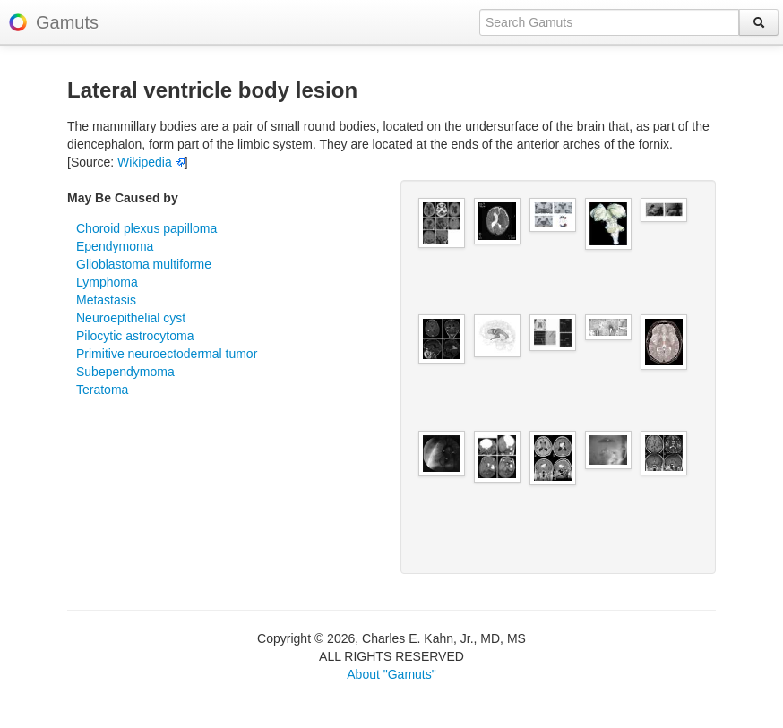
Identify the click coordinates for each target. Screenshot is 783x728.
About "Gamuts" (391, 674)
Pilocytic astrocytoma (135, 336)
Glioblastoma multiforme (143, 264)
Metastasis (106, 300)
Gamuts (67, 22)
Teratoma (102, 389)
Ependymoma (114, 246)
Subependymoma (125, 371)
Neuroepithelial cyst (130, 318)
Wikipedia (151, 162)
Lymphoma (107, 282)
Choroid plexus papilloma (146, 228)
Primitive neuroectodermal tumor (166, 354)
